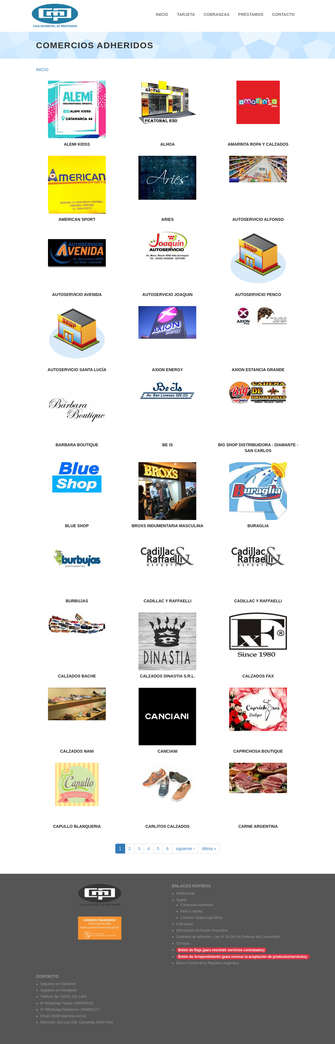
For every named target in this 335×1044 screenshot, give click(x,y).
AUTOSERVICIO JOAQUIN (167, 294)
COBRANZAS (216, 14)
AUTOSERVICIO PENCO (258, 294)
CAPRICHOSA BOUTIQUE (258, 751)
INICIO (162, 14)
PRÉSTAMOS (251, 14)
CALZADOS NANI (77, 751)
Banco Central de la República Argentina (207, 963)
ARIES (167, 219)
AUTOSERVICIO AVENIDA (76, 294)
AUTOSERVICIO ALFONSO (258, 219)
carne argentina (258, 826)
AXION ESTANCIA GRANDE (258, 369)
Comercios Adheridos (197, 905)
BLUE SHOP (77, 525)
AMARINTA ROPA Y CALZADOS (258, 144)
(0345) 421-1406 (73, 997)
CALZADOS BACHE (77, 676)
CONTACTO (283, 14)
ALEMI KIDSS (77, 144)
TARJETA (186, 14)
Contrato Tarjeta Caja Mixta (202, 918)
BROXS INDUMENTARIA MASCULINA (167, 525)
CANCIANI (167, 751)
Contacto (183, 943)
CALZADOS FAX (258, 676)
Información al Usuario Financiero (202, 930)
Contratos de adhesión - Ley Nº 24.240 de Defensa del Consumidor (228, 937)
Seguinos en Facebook (58, 984)
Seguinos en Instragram (59, 990)
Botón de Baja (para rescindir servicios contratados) (221, 950)
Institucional (185, 893)
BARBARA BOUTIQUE (76, 445)
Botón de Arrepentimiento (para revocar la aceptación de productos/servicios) (243, 957)
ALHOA (167, 144)
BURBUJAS (77, 601)
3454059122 (84, 1003)
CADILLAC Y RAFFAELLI (167, 601)
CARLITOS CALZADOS (167, 826)
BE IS (167, 445)
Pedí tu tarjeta (191, 911)
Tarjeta (181, 900)
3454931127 (90, 1010)
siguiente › (185, 848)
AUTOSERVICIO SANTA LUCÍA (77, 369)
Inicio (42, 69)
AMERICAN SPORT (76, 219)
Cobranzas (184, 924)
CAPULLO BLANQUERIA (77, 826)
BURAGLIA (258, 525)
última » (209, 848)
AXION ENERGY (167, 369)
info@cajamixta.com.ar (68, 1016)
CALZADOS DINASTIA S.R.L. (167, 676)
